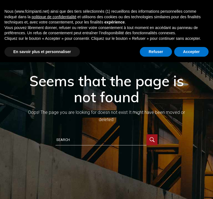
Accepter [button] (191, 51)
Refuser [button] (156, 51)
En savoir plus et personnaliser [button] (42, 51)
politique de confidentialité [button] (54, 17)
